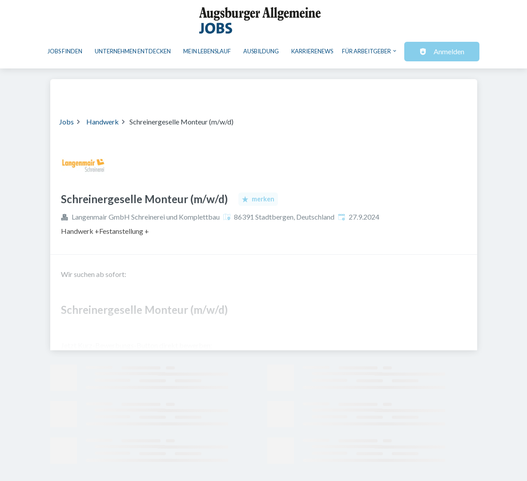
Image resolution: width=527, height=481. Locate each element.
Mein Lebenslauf (207, 51)
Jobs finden (65, 51)
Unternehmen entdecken (133, 51)
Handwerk (102, 121)
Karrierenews (312, 51)
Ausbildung (261, 51)
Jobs (66, 121)
